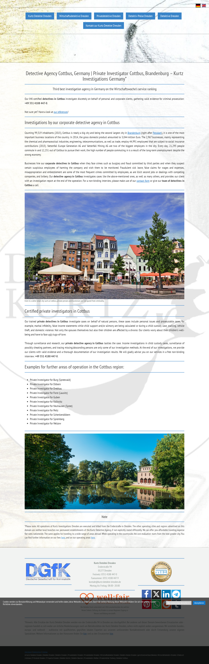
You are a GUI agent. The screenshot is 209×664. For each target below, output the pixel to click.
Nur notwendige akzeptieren (178, 602)
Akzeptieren (199, 602)
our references (61, 112)
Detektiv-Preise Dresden (140, 16)
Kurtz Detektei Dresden (40, 16)
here (63, 537)
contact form (143, 181)
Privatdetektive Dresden (109, 16)
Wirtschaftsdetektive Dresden (74, 16)
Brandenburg (134, 133)
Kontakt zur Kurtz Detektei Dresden (103, 25)
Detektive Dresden (169, 16)
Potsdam (157, 133)
